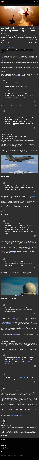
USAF (25, 359)
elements (28, 361)
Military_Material (18, 173)
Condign (26, 201)
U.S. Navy (22, 377)
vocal (12, 390)
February (33, 196)
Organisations (13, 4)
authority (29, 242)
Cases (35, 4)
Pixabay (24, 173)
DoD (12, 60)
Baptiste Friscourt (6, 45)
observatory (31, 345)
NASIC (7, 361)
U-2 (14, 245)
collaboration (14, 334)
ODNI (12, 58)
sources (8, 399)
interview (34, 248)
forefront (25, 405)
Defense (22, 4)
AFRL (13, 361)
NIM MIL (18, 359)
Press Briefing (7, 4)
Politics (18, 4)
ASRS (35, 334)
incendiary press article (16, 393)
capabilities (15, 318)
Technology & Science (10, 47)
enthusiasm (27, 392)
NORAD (13, 399)
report (17, 57)
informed (13, 344)
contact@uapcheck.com (5, 442)
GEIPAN (14, 252)
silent (18, 394)
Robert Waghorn (14, 415)
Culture (32, 4)
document (16, 75)
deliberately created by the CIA (9, 323)
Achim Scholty (19, 295)
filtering (24, 328)
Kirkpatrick (17, 248)
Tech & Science (27, 4)
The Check (2, 4)
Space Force (15, 400)
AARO (3, 57)
